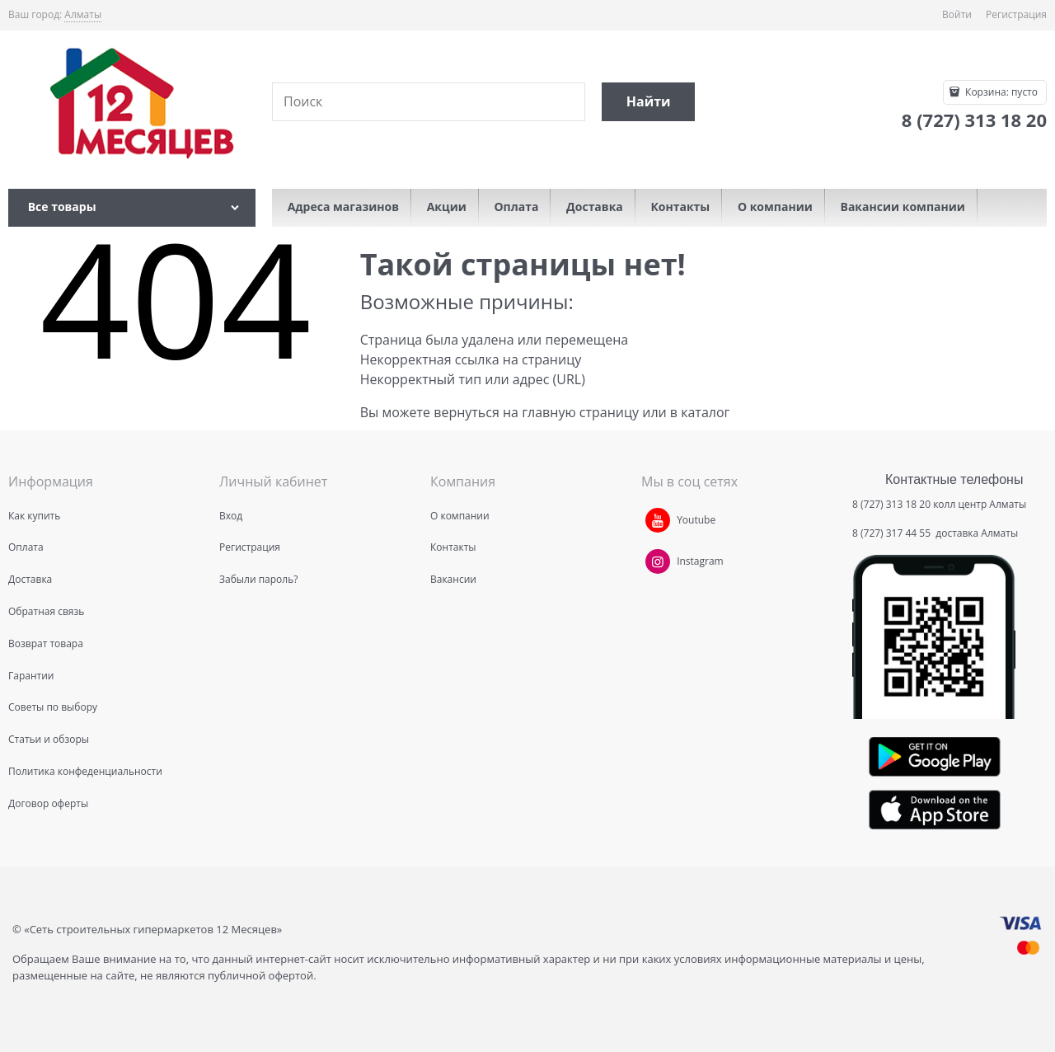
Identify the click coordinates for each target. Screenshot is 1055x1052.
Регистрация (1016, 14)
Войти (957, 14)
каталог (705, 412)
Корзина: (1000, 92)
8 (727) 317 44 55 (892, 533)
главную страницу (580, 412)
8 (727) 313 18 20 (891, 504)
